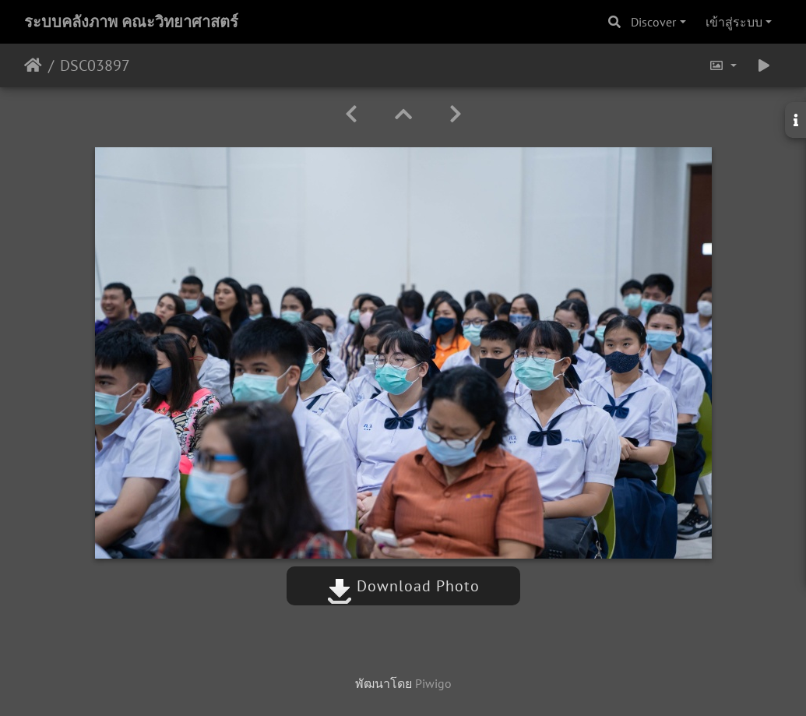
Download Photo (403, 586)
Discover (653, 22)
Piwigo (433, 683)
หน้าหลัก (33, 65)
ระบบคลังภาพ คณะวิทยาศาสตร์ (131, 22)
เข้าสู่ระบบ (734, 22)
